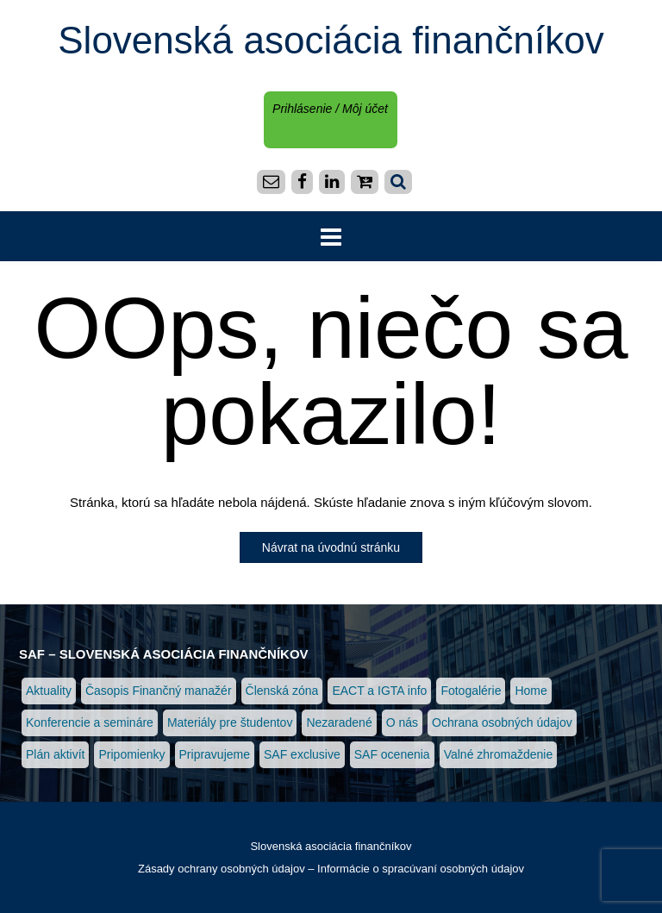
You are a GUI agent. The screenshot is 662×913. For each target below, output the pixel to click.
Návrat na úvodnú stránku (331, 547)
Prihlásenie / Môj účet (330, 109)
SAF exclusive (302, 754)
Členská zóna (282, 690)
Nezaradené (339, 722)
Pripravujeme (214, 754)
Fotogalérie (470, 690)
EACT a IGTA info (379, 690)
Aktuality (49, 690)
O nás (402, 722)
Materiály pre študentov (230, 722)
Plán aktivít (55, 754)
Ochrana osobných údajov (502, 722)
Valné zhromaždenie (498, 754)
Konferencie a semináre (89, 722)
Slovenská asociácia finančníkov (330, 40)
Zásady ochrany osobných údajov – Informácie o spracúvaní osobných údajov (331, 868)
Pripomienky (131, 754)
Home (530, 690)
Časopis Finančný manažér (158, 690)
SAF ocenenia (392, 754)
